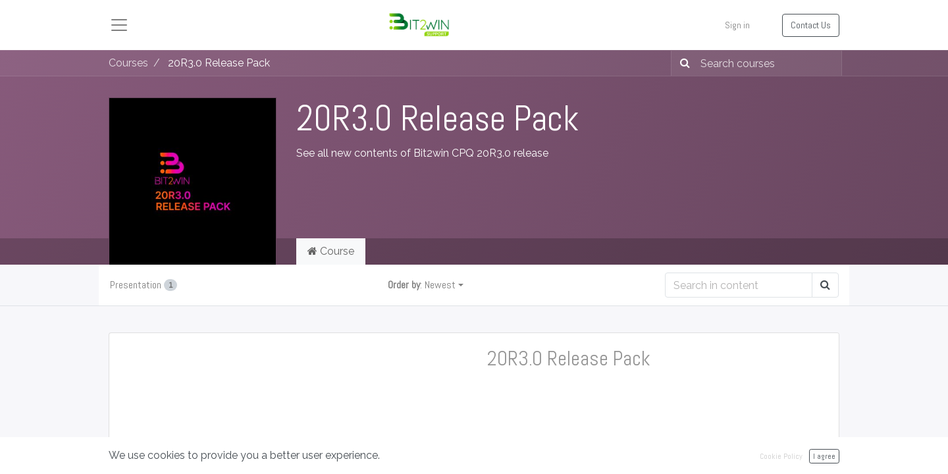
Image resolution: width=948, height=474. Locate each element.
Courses (128, 63)
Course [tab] (330, 251)
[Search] (682, 63)
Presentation (143, 285)
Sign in (737, 25)
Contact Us (811, 25)
